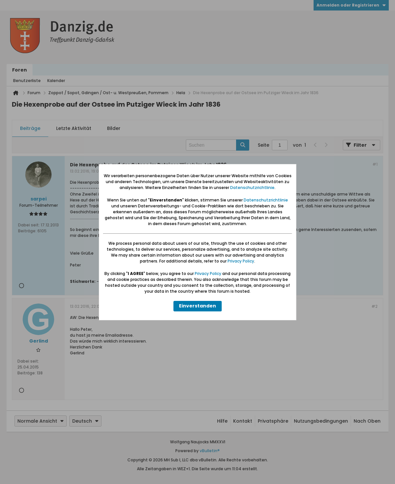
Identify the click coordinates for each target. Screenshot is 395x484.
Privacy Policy (241, 261)
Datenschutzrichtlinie (252, 187)
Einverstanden (197, 306)
